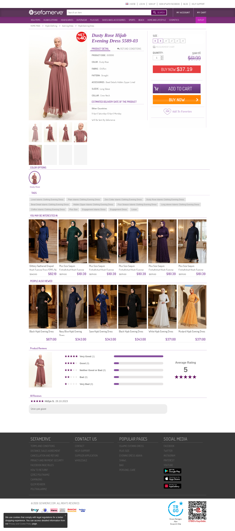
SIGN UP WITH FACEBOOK (169, 4)
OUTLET (201, 20)
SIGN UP (152, 4)
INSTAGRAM (169, 455)
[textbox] (105, 12)
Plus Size (73, 209)
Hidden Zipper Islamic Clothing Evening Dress (93, 204)
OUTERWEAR (81, 20)
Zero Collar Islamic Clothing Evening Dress (123, 199)
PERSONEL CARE (127, 469)
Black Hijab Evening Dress (41, 331)
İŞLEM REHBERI (38, 484)
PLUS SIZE (94, 20)
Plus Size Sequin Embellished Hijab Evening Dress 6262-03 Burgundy (161, 269)
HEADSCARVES (67, 20)
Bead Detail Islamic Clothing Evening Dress (50, 204)
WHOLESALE (81, 460)
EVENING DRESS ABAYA (130, 455)
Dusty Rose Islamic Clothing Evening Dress (165, 199)
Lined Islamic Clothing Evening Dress (47, 199)
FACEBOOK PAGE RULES (42, 465)
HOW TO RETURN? (39, 469)
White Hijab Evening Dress (161, 331)
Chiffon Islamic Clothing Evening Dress (48, 209)
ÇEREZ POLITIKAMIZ (40, 474)
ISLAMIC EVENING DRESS (131, 445)
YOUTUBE (168, 465)
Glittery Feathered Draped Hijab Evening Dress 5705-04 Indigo (42, 269)
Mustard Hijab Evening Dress (192, 331)
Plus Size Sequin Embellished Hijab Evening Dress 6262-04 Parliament (131, 269)
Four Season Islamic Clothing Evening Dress (137, 204)
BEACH (141, 20)
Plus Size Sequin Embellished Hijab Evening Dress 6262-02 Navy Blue (191, 269)
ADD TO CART (180, 89)
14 (177, 41)
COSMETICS (174, 20)
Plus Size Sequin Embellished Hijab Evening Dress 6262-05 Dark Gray (101, 269)
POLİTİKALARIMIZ (39, 489)
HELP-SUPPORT (198, 4)
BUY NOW (176, 69)
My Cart (201, 12)
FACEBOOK (169, 445)
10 (166, 41)
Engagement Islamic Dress (93, 209)
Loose (134, 209)
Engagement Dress (118, 209)
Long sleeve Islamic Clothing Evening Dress (180, 204)
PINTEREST (169, 460)
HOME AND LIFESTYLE (156, 20)
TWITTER (168, 450)
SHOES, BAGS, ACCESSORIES (113, 20)
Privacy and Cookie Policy (20, 524)
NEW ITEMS (35, 20)
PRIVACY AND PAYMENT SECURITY (47, 460)
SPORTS (132, 20)
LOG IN (142, 4)
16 (183, 41)
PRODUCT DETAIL (100, 48)
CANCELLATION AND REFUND (45, 455)
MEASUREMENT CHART (163, 47)
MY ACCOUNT (183, 12)
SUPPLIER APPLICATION (86, 455)
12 (172, 41)
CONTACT (79, 445)
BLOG (185, 4)
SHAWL (122, 460)
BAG (121, 465)
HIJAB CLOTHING (50, 20)
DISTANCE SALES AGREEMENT (45, 450)
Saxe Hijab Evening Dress (101, 331)
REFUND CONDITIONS (130, 48)
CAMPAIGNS (36, 479)
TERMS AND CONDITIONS (43, 445)
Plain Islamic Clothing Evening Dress (84, 199)
